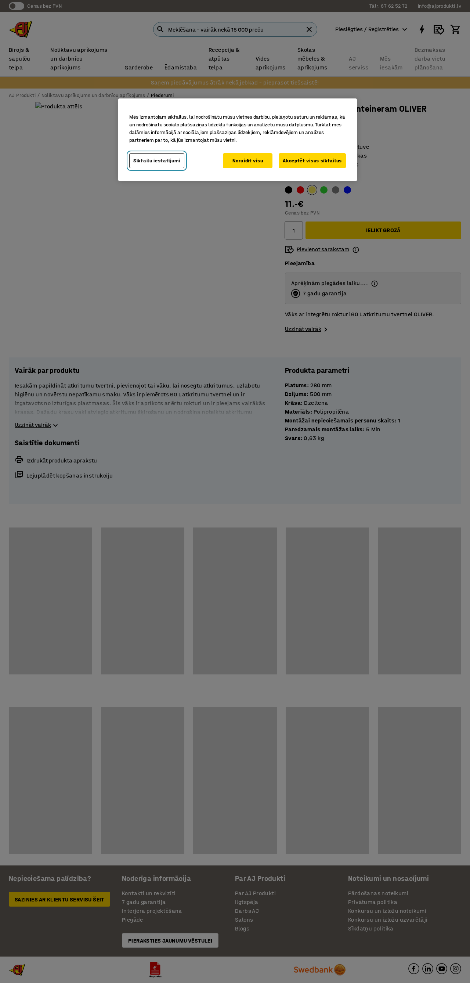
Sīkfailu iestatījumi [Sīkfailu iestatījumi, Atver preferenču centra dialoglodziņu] (156, 161)
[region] (237, 139)
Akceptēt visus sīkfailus (312, 161)
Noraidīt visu (247, 161)
